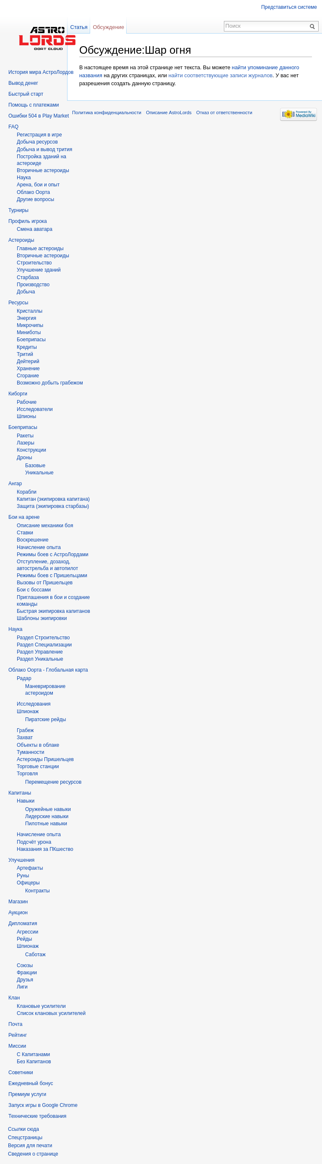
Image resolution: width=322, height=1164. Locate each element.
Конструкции (31, 450)
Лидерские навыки (46, 816)
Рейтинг (17, 1035)
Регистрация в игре (39, 135)
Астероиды (21, 240)
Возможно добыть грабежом (50, 383)
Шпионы (26, 416)
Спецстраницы (25, 1137)
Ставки (25, 533)
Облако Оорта (33, 192)
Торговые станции (38, 766)
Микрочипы (30, 325)
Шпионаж (28, 711)
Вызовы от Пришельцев (45, 583)
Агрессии (27, 932)
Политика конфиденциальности (106, 112)
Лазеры (25, 443)
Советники (20, 1072)
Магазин (18, 902)
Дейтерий (28, 361)
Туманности (30, 752)
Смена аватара (34, 229)
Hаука (24, 177)
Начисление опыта (39, 547)
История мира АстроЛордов (40, 72)
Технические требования (37, 1116)
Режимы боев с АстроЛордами (52, 554)
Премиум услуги (27, 1094)
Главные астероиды (40, 248)
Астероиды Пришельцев (45, 759)
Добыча (26, 292)
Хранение (28, 368)
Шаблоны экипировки (42, 618)
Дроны (24, 457)
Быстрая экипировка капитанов (53, 611)
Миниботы (29, 332)
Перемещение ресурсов (53, 782)
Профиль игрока (27, 221)
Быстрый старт (25, 94)
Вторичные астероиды (43, 256)
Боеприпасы (31, 340)
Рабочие (26, 402)
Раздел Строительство (43, 638)
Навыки (25, 801)
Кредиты (27, 347)
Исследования (33, 704)
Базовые (35, 465)
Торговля (27, 774)
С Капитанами (33, 1054)
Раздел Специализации (44, 645)
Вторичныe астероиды (43, 170)
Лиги (22, 987)
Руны (23, 876)
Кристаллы (29, 311)
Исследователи (35, 409)
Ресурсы (18, 303)
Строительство (34, 263)
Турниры (18, 210)
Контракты (37, 891)
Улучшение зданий (39, 270)
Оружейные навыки (48, 809)
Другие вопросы (35, 199)
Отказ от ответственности (224, 112)
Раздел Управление (40, 652)
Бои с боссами (34, 590)
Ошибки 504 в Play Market (38, 116)
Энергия (26, 318)
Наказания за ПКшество (45, 849)
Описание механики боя (45, 525)
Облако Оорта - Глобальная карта (48, 670)
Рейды (24, 939)
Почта (15, 1024)
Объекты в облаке (38, 745)
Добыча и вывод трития (44, 149)
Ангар (15, 484)
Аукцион (18, 913)
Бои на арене (24, 517)
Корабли (26, 492)
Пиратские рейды (45, 719)
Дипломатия (22, 923)
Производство (33, 285)
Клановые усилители (41, 1006)
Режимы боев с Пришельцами (52, 575)
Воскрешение (33, 540)
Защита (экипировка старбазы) (53, 506)
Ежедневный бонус (30, 1083)
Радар (24, 678)
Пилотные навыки (46, 824)
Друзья (25, 980)
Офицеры (28, 883)
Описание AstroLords (169, 112)
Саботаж (35, 954)
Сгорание (28, 376)
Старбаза (28, 277)
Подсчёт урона (34, 842)
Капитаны (19, 793)
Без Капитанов (34, 1062)
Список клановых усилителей (51, 1013)
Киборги (17, 394)
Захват (25, 737)
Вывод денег (23, 83)
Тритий (25, 354)
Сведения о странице (33, 1154)
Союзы (25, 965)
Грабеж (25, 730)
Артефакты (30, 868)
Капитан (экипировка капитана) (53, 499)
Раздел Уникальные (40, 659)
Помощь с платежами (33, 105)
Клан (14, 998)
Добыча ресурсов (37, 142)
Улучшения (21, 860)
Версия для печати (30, 1145)
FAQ (13, 127)
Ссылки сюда (23, 1129)
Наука (15, 629)
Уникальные (39, 473)
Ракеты (25, 436)
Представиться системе (289, 7)
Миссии (17, 1046)
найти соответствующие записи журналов (221, 75)
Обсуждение (108, 27)
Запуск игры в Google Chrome (43, 1105)
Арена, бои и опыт (38, 185)
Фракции (27, 973)
